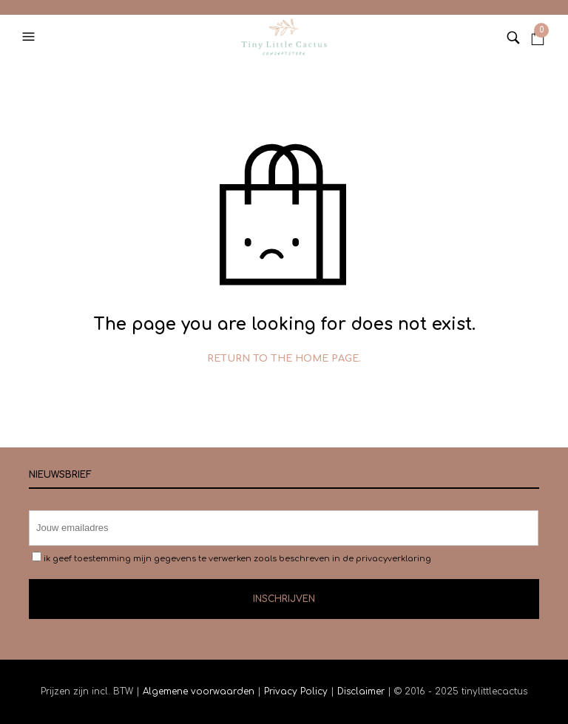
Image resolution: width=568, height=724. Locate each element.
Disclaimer (362, 691)
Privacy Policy (296, 691)
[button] (30, 37)
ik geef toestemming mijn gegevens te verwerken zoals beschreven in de (231, 558)
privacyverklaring (393, 559)
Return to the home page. (284, 358)
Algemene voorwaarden (198, 691)
